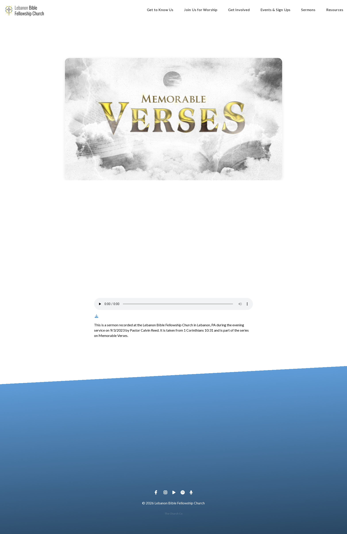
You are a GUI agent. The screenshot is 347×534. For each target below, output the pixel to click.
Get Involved (239, 10)
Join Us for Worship (201, 10)
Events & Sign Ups (275, 10)
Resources (334, 10)
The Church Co (173, 513)
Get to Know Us (160, 10)
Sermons (308, 10)
